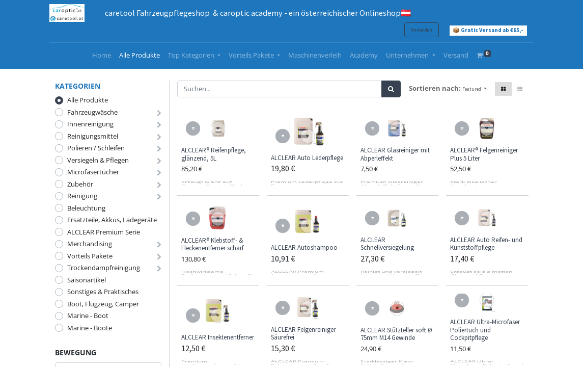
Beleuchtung (86, 208)
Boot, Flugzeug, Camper (103, 303)
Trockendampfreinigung (103, 267)
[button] (474, 89)
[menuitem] (101, 55)
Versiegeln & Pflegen (98, 160)
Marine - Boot (87, 315)
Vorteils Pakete (90, 255)
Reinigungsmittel (92, 136)
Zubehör (80, 184)
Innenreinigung (90, 123)
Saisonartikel (86, 279)
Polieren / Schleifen (96, 147)
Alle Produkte (87, 99)
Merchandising (89, 243)
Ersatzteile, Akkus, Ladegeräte (112, 219)
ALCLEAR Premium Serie (103, 232)
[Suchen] (391, 89)
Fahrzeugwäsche (92, 112)
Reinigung (82, 195)
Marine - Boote (89, 327)
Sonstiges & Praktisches (102, 291)
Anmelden (416, 30)
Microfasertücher (93, 171)
